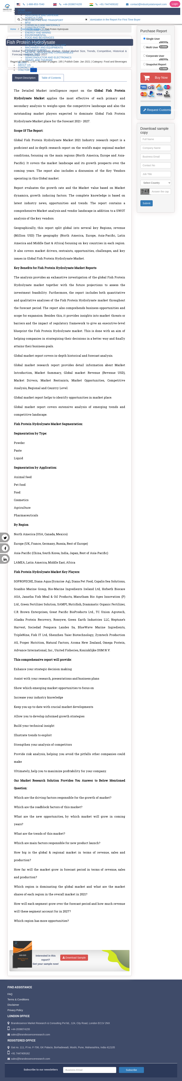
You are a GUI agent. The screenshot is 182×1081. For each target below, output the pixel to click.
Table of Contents (51, 77)
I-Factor (27, 70)
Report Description (25, 77)
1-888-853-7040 (33, 4)
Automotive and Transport (44, 20)
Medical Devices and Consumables (49, 52)
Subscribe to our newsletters (41, 1069)
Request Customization (157, 110)
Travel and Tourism (38, 60)
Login (175, 3)
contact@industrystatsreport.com (146, 4)
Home (13, 29)
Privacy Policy (15, 1010)
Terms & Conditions (18, 999)
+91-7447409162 (106, 4)
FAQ (9, 994)
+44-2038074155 (70, 4)
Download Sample (74, 957)
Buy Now (156, 78)
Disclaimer (13, 1004)
